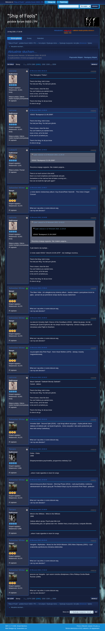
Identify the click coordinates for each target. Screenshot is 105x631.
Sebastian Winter (17, 188)
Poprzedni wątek (76, 57)
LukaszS (13, 150)
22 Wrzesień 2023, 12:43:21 (38, 149)
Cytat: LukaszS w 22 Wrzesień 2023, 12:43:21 (48, 222)
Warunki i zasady (87, 626)
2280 (33, 64)
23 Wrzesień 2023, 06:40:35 (38, 347)
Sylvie (90, 43)
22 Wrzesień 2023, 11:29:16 (38, 110)
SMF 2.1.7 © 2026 (10, 626)
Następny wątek (90, 57)
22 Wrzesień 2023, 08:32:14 (38, 71)
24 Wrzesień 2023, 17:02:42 (38, 570)
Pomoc (79, 626)
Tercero (12, 449)
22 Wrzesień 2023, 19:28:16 (38, 318)
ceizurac (13, 71)
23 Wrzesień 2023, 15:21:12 (38, 419)
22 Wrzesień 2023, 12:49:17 (38, 187)
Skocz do (66, 612)
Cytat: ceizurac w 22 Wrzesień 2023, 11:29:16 (48, 155)
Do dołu (11, 64)
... (26, 64)
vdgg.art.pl (67, 30)
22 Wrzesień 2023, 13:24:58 (38, 217)
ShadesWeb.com (22, 628)
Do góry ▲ (96, 626)
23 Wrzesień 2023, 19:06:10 (38, 449)
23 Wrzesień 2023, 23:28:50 (38, 509)
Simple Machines (22, 626)
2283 (48, 64)
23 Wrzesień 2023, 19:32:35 (38, 480)
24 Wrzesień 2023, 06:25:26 (38, 540)
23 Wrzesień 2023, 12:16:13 (38, 377)
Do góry (11, 598)
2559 (54, 64)
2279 (29, 64)
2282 (43, 64)
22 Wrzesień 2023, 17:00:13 (38, 288)
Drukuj (94, 64)
